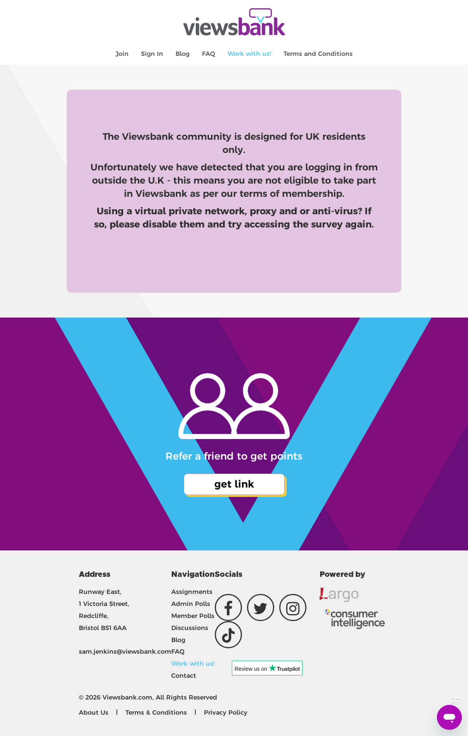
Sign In (152, 53)
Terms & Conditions (156, 712)
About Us (93, 712)
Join (122, 53)
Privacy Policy (225, 712)
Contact (183, 675)
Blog (183, 53)
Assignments (191, 591)
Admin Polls (190, 604)
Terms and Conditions (318, 53)
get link (234, 484)
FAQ (208, 53)
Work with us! (249, 53)
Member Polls (192, 616)
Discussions (189, 628)
